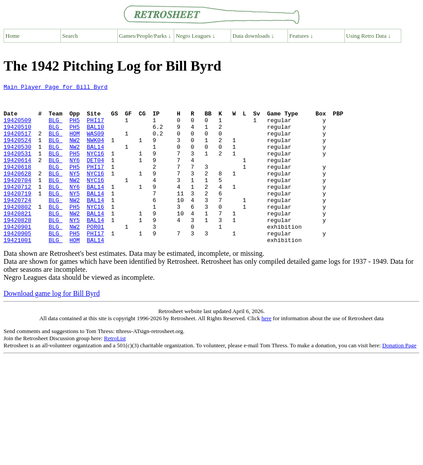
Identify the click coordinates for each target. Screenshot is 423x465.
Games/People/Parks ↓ (145, 35)
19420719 (17, 216)
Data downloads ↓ (253, 35)
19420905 (17, 264)
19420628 (17, 192)
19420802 (17, 232)
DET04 (95, 176)
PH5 (74, 128)
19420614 (17, 176)
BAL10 (95, 136)
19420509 (17, 128)
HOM (74, 144)
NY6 (74, 176)
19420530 (17, 160)
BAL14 (95, 160)
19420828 (17, 248)
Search (70, 35)
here (266, 350)
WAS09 (95, 144)
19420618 (17, 184)
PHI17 (95, 128)
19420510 (17, 136)
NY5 (74, 192)
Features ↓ (301, 35)
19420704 (17, 200)
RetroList (115, 370)
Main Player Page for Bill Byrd (56, 88)
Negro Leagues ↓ (195, 35)
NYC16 (95, 168)
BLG (55, 128)
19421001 (17, 272)
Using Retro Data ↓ (368, 35)
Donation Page (399, 377)
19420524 (17, 152)
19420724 (17, 224)
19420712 (17, 208)
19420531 (17, 168)
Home (12, 35)
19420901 (17, 256)
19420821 (17, 240)
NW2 (74, 152)
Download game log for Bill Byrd (52, 325)
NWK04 (95, 152)
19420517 (17, 144)
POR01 (95, 256)
